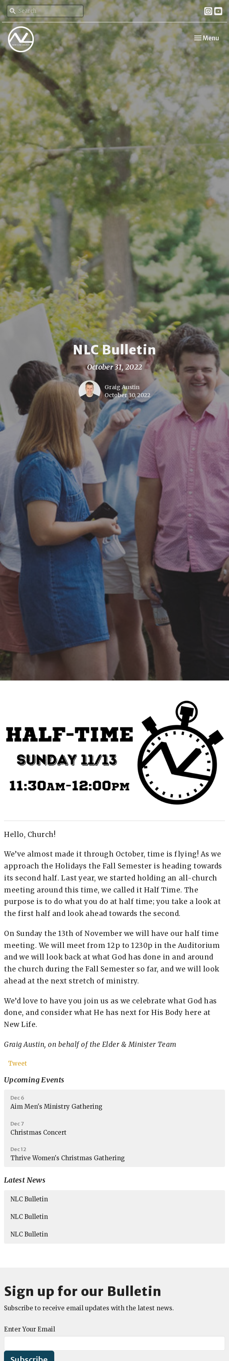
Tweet (17, 1063)
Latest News (24, 1180)
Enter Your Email (29, 1329)
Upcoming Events (34, 1079)
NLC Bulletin (29, 1199)
